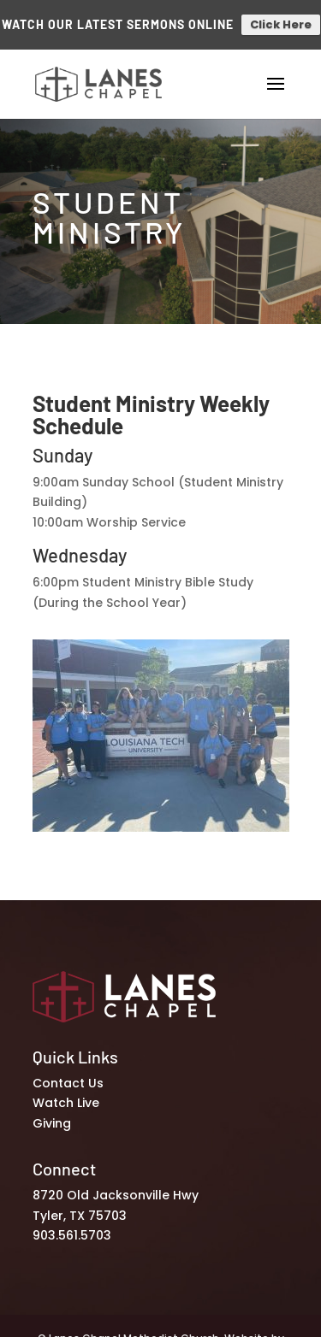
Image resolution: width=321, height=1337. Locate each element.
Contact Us (68, 1075)
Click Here (281, 21)
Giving (52, 1116)
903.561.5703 (72, 1228)
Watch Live (66, 1095)
